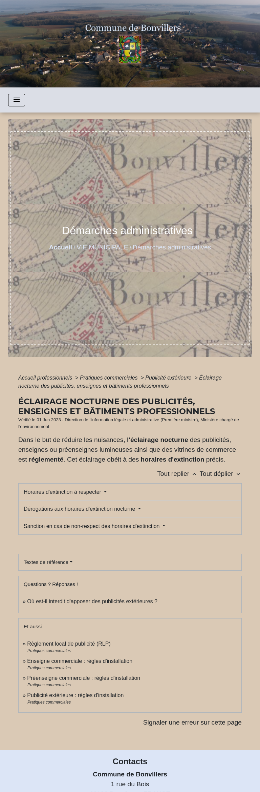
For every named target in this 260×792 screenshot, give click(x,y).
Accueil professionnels (46, 378)
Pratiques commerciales (109, 378)
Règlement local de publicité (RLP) (68, 644)
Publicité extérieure (169, 378)
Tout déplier (220, 473)
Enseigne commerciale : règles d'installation (79, 661)
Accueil (60, 247)
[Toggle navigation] (16, 100)
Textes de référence (46, 562)
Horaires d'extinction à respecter (63, 492)
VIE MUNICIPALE (102, 247)
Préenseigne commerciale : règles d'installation (83, 678)
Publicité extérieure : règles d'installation (75, 695)
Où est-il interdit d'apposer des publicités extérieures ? (92, 601)
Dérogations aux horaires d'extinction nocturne (80, 509)
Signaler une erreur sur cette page (192, 722)
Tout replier (178, 473)
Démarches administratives (172, 247)
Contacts (130, 761)
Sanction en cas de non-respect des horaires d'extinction (92, 526)
